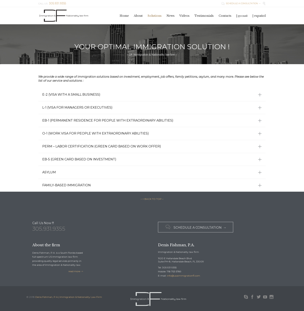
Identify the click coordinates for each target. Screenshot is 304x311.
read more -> (75, 271)
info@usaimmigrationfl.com (183, 275)
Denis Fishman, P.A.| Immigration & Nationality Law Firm (68, 296)
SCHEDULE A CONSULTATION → (241, 3)
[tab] (152, 94)
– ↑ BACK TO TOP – (152, 198)
